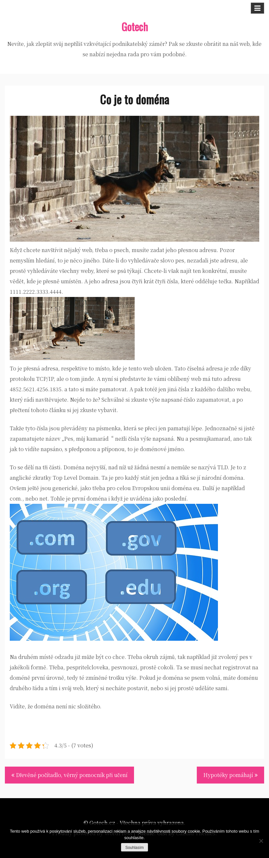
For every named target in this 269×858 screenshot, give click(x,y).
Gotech (134, 26)
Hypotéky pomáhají (228, 775)
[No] (261, 841)
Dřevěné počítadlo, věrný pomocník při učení (72, 775)
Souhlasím (134, 847)
